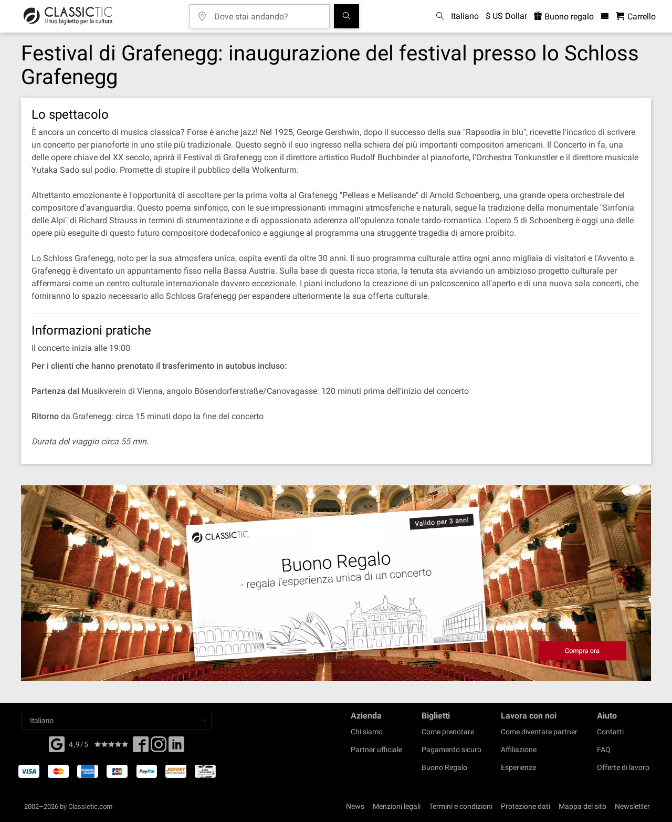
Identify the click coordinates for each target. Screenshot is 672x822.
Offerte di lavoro (623, 767)
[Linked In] (176, 747)
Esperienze (518, 767)
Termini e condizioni (460, 806)
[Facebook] (57, 743)
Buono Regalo (444, 767)
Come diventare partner (539, 731)
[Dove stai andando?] (267, 13)
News (355, 806)
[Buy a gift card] (336, 583)
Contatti (610, 731)
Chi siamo (367, 731)
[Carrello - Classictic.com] (636, 17)
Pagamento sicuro (451, 749)
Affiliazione (519, 749)
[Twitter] (158, 747)
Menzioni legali (397, 806)
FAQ (604, 749)
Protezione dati (525, 806)
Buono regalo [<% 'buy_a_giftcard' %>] (564, 17)
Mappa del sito (582, 806)
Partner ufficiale (376, 749)
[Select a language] (116, 721)
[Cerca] (346, 16)
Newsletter (632, 806)
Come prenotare (448, 731)
